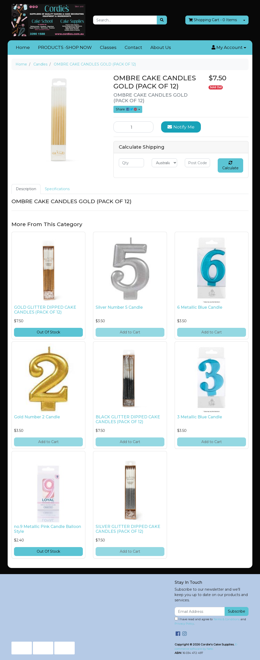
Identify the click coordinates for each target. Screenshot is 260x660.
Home (23, 47)
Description (26, 189)
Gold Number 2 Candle (37, 417)
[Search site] (162, 20)
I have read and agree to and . (210, 621)
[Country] (164, 162)
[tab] (26, 189)
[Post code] (197, 162)
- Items (213, 20)
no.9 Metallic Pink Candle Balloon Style (47, 529)
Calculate (230, 165)
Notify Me (180, 127)
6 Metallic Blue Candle (199, 307)
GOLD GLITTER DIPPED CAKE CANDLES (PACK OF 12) (45, 310)
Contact (133, 47)
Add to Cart (130, 332)
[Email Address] (200, 611)
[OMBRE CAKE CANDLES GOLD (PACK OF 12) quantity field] (133, 127)
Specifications (57, 189)
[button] (229, 47)
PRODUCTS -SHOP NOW (65, 47)
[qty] (131, 162)
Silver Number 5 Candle (119, 307)
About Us (160, 47)
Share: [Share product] (127, 109)
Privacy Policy (184, 623)
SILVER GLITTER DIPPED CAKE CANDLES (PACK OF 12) (128, 529)
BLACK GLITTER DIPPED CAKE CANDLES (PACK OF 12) (128, 419)
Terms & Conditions (226, 619)
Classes (108, 47)
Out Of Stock (48, 332)
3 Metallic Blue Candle (199, 417)
